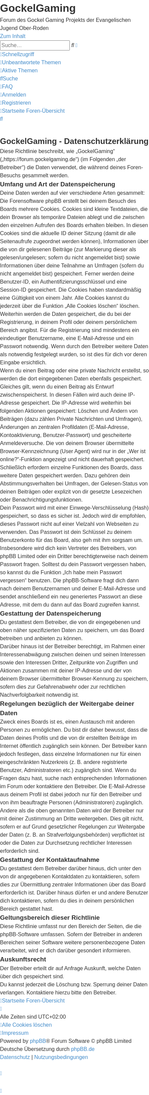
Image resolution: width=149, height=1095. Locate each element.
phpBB (38, 1041)
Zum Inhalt (13, 36)
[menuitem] (30, 62)
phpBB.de (83, 1049)
